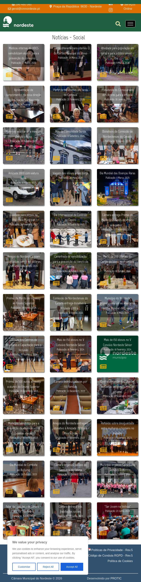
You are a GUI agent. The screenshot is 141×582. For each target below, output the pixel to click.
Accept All (71, 566)
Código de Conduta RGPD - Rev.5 (110, 555)
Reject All (48, 566)
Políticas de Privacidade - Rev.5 (112, 550)
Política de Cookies (120, 561)
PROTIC (116, 578)
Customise (24, 566)
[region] (47, 555)
